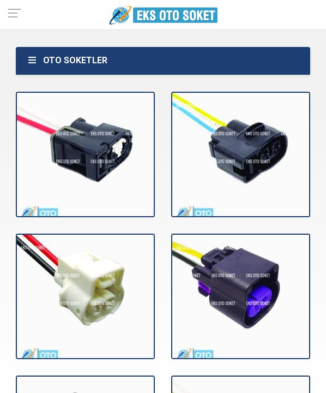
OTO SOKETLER (67, 60)
